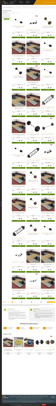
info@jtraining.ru (53, 397)
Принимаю (43, 404)
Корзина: (53, 2)
